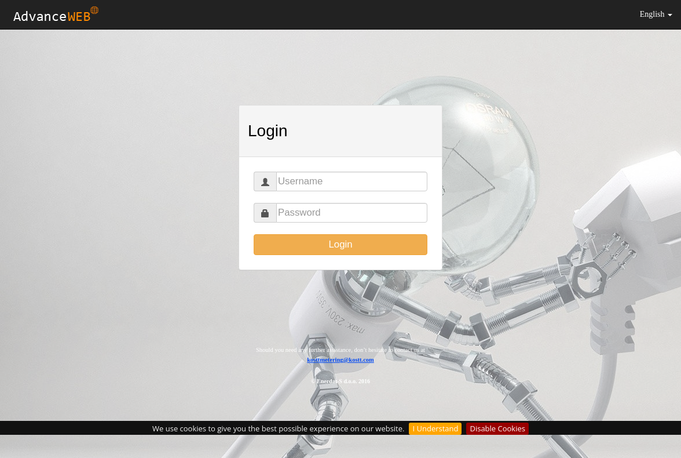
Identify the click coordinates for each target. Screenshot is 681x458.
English (656, 14)
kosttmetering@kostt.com (340, 360)
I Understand (435, 428)
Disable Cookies (497, 428)
